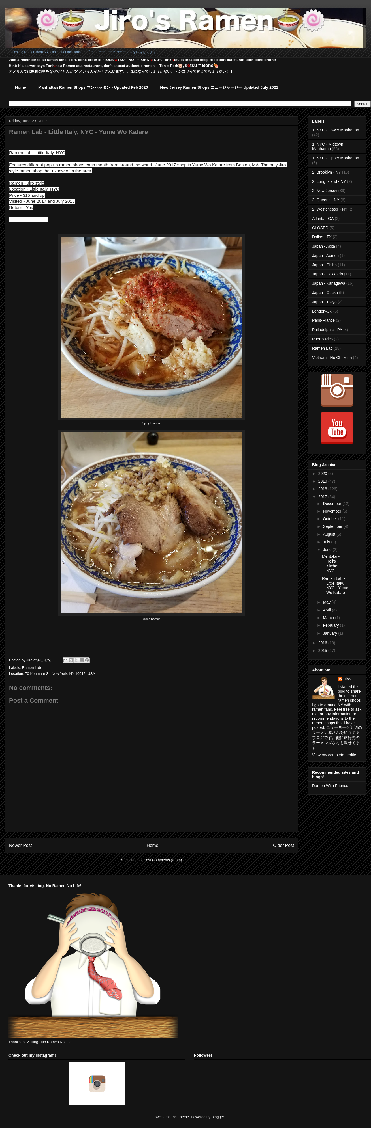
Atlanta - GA (323, 218)
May (327, 602)
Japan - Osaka (325, 292)
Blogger (217, 1117)
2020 (323, 473)
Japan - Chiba (324, 265)
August (329, 534)
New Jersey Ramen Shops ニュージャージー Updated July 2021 (219, 87)
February (331, 625)
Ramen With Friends (330, 785)
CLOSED (320, 228)
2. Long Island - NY (329, 181)
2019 (323, 481)
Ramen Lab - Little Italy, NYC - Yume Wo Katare (335, 585)
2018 (323, 489)
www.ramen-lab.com (28, 219)
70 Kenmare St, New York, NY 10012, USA (60, 673)
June (327, 549)
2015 (323, 650)
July (327, 542)
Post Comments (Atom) (163, 860)
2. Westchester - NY (329, 209)
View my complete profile (334, 755)
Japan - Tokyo (324, 302)
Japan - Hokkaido (327, 274)
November (332, 511)
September (333, 526)
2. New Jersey (324, 190)
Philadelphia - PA (327, 329)
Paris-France (323, 320)
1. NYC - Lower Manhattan (335, 130)
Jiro (347, 679)
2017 (323, 496)
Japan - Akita (323, 246)
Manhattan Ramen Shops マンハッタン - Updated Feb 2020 (93, 87)
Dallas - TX (322, 237)
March (329, 617)
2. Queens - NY (326, 200)
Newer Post (20, 845)
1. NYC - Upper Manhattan (335, 158)
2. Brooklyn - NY (326, 172)
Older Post (283, 845)
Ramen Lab (31, 667)
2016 (323, 643)
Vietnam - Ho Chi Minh (332, 357)
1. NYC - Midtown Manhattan (327, 146)
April (327, 610)
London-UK (322, 311)
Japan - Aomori (325, 255)
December (332, 503)
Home (20, 87)
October (330, 519)
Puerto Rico (322, 339)
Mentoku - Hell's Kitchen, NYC (331, 563)
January (330, 633)
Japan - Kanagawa (328, 283)
